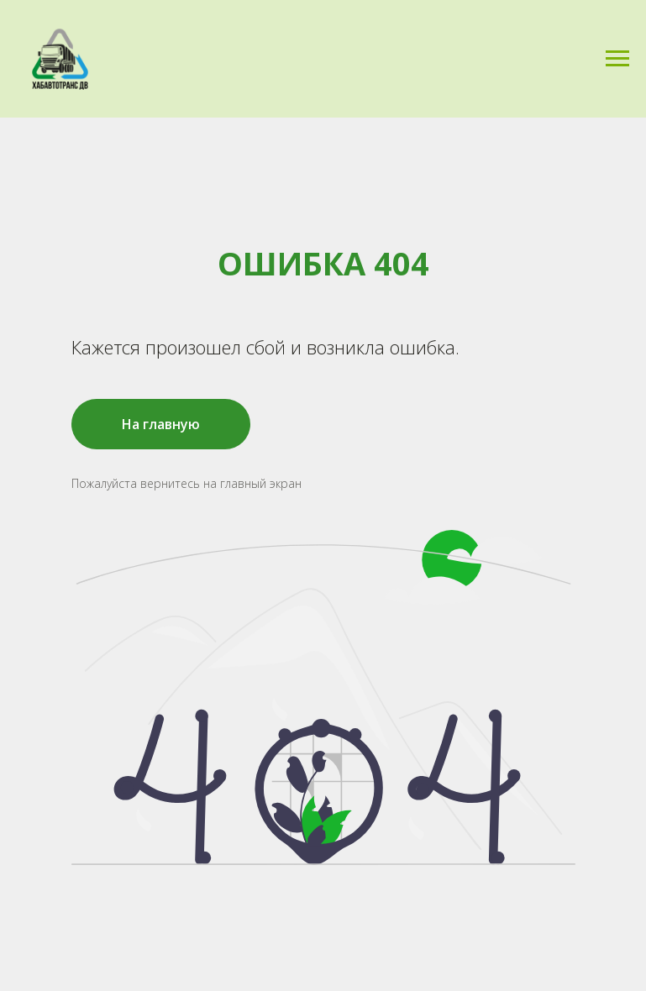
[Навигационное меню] (617, 58)
